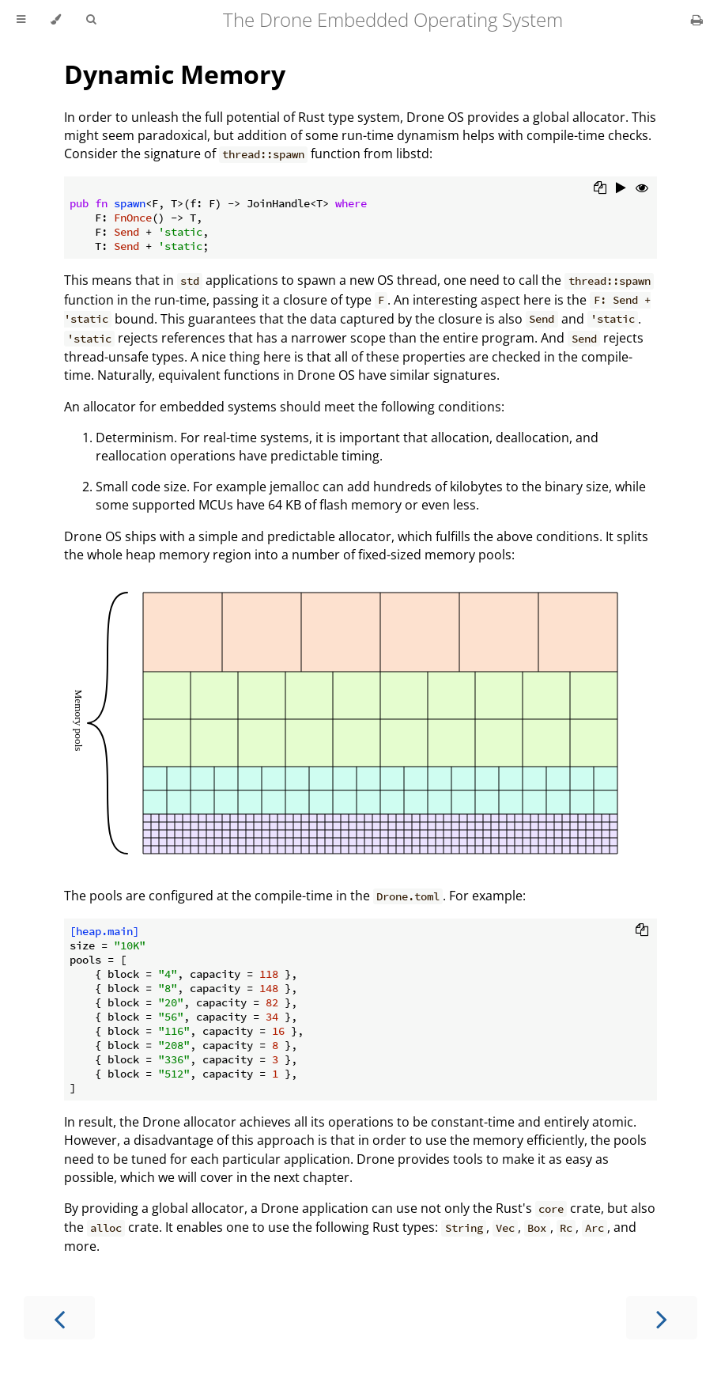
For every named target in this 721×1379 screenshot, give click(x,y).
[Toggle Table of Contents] (21, 20)
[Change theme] (56, 20)
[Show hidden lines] (642, 189)
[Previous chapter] (59, 1317)
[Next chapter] (661, 1317)
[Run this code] (621, 189)
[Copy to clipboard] (600, 189)
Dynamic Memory (174, 74)
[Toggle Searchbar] (91, 20)
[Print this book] (697, 19)
